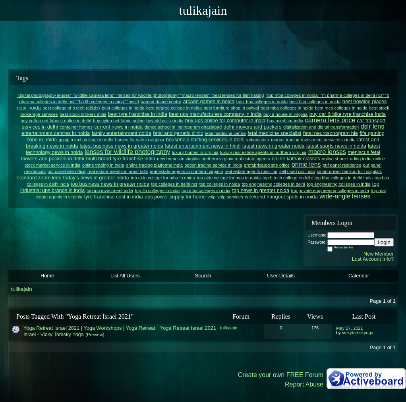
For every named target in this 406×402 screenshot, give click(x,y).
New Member (378, 254)
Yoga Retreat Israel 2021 (188, 328)
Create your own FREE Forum (280, 374)
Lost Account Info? (373, 259)
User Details (281, 276)
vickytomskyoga (357, 332)
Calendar (358, 276)
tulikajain (21, 289)
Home (47, 276)
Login (384, 242)
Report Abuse (304, 384)
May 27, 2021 (349, 328)
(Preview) (94, 334)
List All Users (125, 276)
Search (203, 276)
